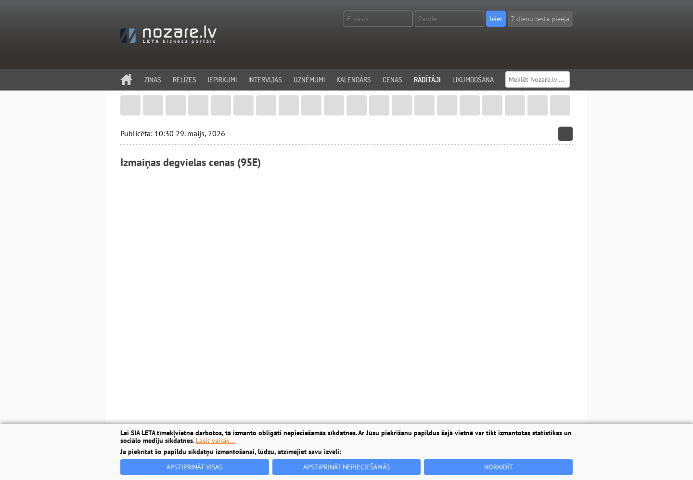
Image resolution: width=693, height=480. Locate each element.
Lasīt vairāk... (215, 440)
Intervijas (265, 79)
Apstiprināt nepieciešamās (346, 467)
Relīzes (184, 79)
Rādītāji (427, 79)
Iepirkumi (222, 79)
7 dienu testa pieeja (540, 18)
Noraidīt (498, 467)
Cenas (392, 79)
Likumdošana (473, 79)
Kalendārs (353, 79)
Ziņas (152, 79)
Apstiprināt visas (194, 467)
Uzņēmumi (309, 79)
